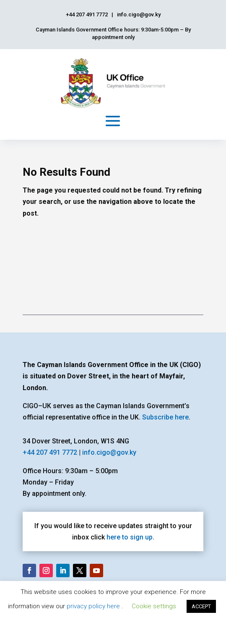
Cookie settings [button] (154, 606)
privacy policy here (94, 606)
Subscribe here (165, 417)
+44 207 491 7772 (50, 452)
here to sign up (130, 537)
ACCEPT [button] (201, 606)
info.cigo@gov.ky (109, 452)
